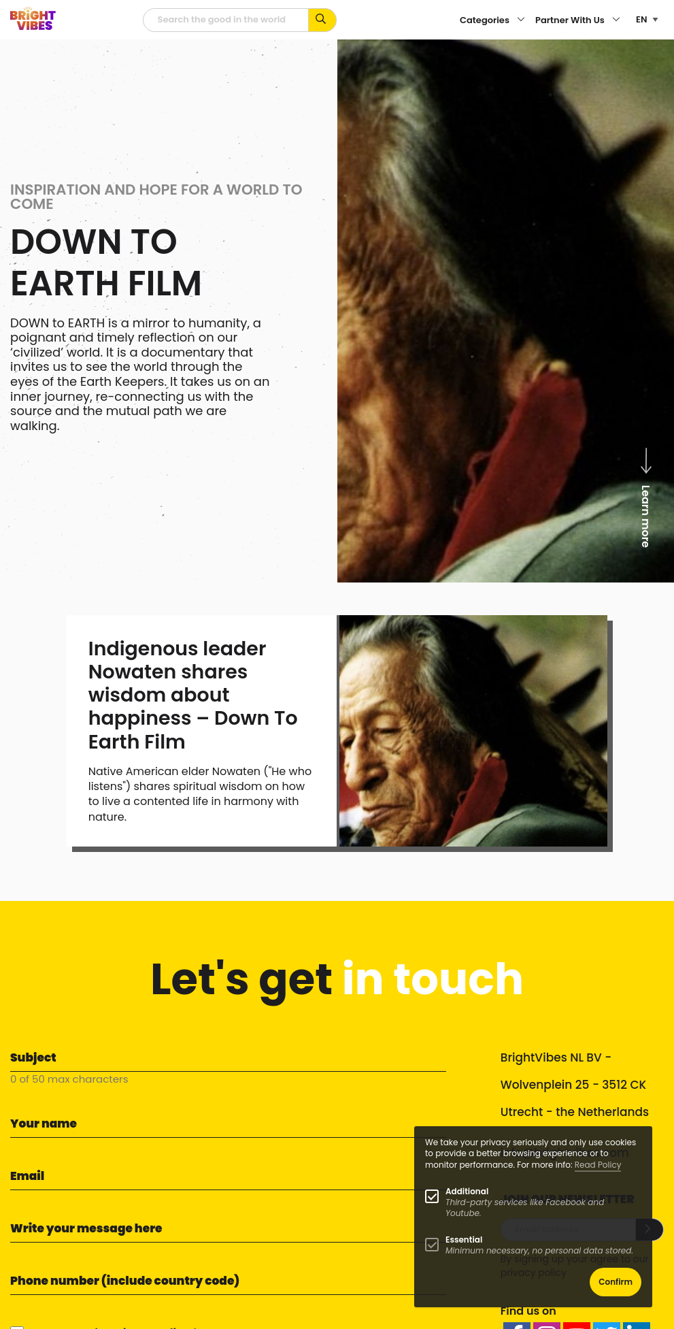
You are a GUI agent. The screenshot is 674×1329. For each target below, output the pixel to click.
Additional (466, 1191)
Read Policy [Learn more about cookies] (598, 1164)
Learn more (645, 496)
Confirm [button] (616, 1281)
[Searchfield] (226, 20)
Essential (463, 1239)
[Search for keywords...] (323, 20)
